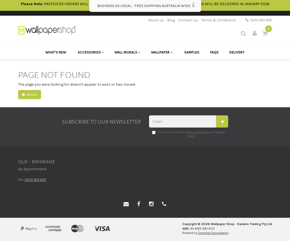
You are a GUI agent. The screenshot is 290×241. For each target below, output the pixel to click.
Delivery (237, 52)
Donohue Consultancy (213, 233)
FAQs (214, 52)
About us (156, 20)
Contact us (188, 20)
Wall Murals (127, 52)
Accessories (91, 52)
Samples (191, 52)
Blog (171, 20)
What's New (55, 52)
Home (30, 94)
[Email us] (126, 204)
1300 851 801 (259, 20)
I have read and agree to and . (188, 134)
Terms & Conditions (218, 20)
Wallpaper (162, 52)
